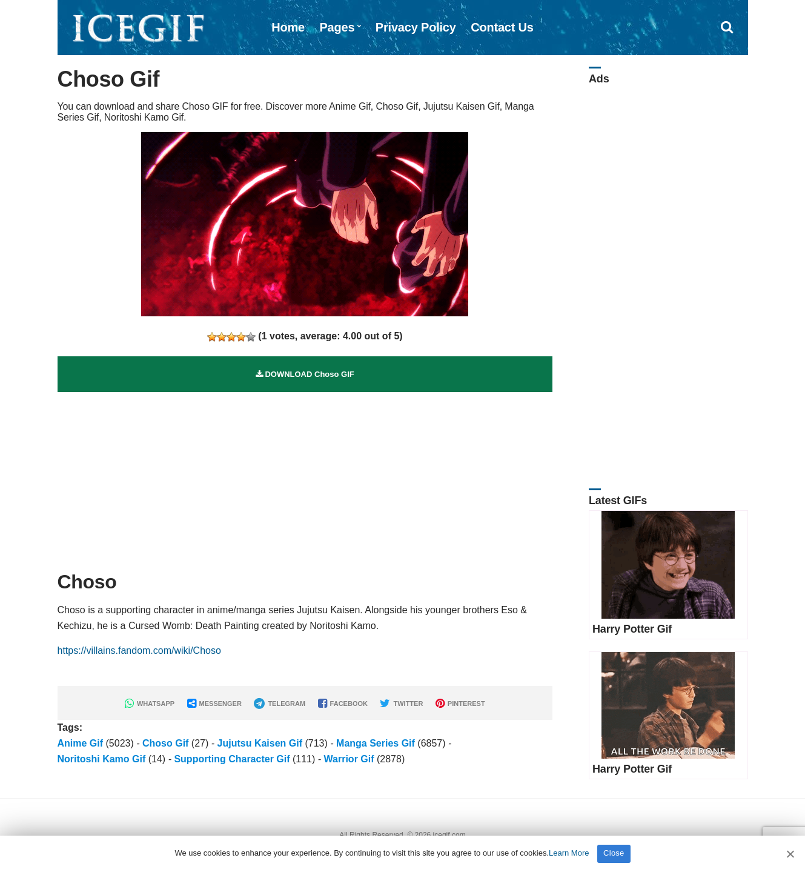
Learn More (569, 852)
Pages (336, 27)
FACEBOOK (343, 703)
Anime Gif (81, 743)
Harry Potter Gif (632, 629)
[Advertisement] (305, 477)
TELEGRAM (279, 703)
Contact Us (502, 27)
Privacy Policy (416, 27)
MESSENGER (214, 703)
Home (288, 27)
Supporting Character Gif (232, 759)
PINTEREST (460, 703)
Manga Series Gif (375, 743)
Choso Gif (165, 743)
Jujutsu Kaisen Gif (259, 743)
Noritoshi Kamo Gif (102, 759)
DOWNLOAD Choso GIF (305, 374)
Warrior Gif (349, 759)
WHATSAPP (149, 703)
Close (613, 852)
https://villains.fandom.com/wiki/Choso (139, 650)
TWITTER (401, 703)
